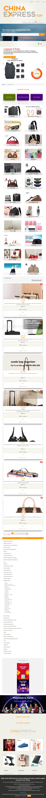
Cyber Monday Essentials (37, 97)
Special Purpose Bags (8, 602)
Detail (23, 306)
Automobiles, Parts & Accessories (10, 545)
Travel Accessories (8, 604)
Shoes (5, 632)
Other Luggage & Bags (8, 599)
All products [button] (23, 538)
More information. (22, 795)
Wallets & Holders (8, 608)
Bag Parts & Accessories (9, 584)
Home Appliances (7, 570)
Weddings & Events (7, 651)
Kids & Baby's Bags (8, 589)
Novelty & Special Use (8, 622)
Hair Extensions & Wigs (8, 566)
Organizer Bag (7, 598)
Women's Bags (7, 611)
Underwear (6, 644)
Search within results (36, 280)
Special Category (7, 634)
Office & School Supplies (8, 624)
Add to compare (23, 315)
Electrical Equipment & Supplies (10, 557)
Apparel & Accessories (8, 541)
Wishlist (33, 1)
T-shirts (19, 773)
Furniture (5, 563)
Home (4, 84)
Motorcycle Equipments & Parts (10, 620)
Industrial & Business (8, 574)
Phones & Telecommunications (10, 626)
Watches (5, 649)
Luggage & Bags (7, 580)
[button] (42, 63)
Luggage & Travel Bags (8, 594)
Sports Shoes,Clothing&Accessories (11, 638)
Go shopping (23, 309)
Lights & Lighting (7, 578)
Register (39, 1)
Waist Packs (7, 607)
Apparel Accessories (8, 543)
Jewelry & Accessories (8, 576)
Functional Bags (7, 588)
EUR (29, 21)
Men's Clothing (6, 615)
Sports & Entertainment (8, 636)
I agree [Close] (29, 795)
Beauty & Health (7, 547)
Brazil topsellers (9, 97)
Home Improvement (8, 572)
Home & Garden (7, 568)
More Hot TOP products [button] (9, 55)
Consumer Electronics (8, 555)
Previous (8, 533)
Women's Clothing (7, 653)
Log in (44, 1)
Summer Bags (7, 603)
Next (27, 533)
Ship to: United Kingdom (37, 21)
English (24, 21)
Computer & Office (7, 553)
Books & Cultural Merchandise (10, 549)
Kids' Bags (6, 590)
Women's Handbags (8, 612)
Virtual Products (7, 647)
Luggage (6, 593)
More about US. (23, 792)
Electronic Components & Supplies (11, 559)
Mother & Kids (6, 617)
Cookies (33, 773)
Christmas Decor (23, 97)
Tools (5, 640)
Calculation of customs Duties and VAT (8, 774)
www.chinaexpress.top (23, 660)
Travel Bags (7, 606)
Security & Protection (8, 630)
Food (5, 561)
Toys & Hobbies (7, 642)
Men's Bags (6, 595)
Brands (5, 551)
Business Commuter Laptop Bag (10, 585)
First (5, 533)
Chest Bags (6, 586)
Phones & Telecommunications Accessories (12, 628)
